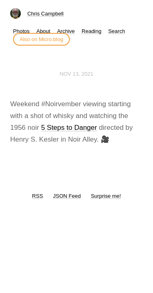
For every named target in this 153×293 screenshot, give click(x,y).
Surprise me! (106, 196)
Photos (21, 31)
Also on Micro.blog (41, 39)
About (43, 31)
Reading (91, 31)
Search (116, 31)
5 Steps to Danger (69, 127)
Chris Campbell (45, 14)
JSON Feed (67, 196)
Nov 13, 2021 (76, 74)
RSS (37, 196)
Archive (66, 31)
